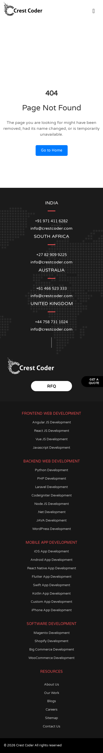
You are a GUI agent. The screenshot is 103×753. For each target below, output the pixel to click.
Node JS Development (51, 504)
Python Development (51, 470)
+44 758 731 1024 (51, 322)
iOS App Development (51, 551)
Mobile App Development (51, 542)
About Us (51, 684)
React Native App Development (51, 568)
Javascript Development (51, 448)
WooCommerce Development (51, 658)
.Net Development (51, 512)
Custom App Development (51, 602)
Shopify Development (51, 641)
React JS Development (51, 431)
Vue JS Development (52, 439)
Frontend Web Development (51, 413)
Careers (51, 710)
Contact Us (51, 726)
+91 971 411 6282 (51, 221)
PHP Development (51, 479)
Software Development (52, 624)
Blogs (51, 701)
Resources (51, 671)
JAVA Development (51, 520)
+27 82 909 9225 (51, 255)
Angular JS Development (51, 422)
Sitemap (51, 718)
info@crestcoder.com (51, 329)
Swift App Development (51, 585)
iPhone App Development (52, 610)
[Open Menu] (93, 10)
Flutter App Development (51, 577)
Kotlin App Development (51, 594)
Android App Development (51, 560)
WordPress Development (51, 529)
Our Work (51, 693)
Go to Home (51, 150)
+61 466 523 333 (51, 288)
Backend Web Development (51, 461)
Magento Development (52, 633)
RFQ (51, 386)
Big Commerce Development (51, 649)
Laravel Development (51, 487)
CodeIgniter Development (52, 495)
